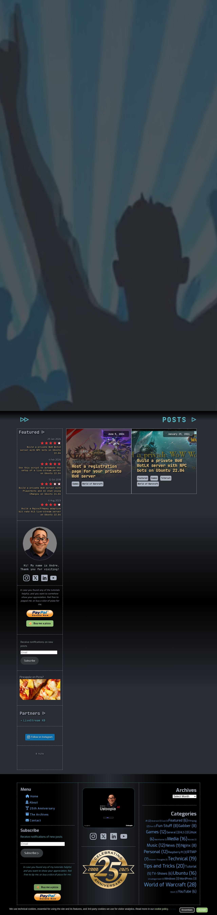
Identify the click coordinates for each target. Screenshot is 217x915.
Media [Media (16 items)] (177, 839)
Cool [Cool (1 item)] (165, 821)
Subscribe (29, 660)
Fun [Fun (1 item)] (153, 826)
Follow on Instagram (42, 737)
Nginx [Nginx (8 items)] (188, 845)
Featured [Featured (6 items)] (178, 820)
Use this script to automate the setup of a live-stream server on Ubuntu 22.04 (40, 470)
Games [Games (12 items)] (156, 832)
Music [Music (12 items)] (156, 845)
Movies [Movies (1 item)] (192, 839)
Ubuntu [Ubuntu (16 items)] (184, 873)
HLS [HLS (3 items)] (184, 832)
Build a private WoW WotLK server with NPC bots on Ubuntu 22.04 (40, 450)
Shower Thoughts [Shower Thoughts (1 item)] (158, 859)
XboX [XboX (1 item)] (174, 892)
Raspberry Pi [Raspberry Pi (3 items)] (177, 852)
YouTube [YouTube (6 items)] (187, 891)
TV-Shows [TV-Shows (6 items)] (162, 873)
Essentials (187, 910)
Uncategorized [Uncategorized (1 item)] (156, 879)
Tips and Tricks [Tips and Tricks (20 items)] (164, 866)
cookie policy (161, 909)
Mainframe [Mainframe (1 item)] (160, 839)
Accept (202, 910)
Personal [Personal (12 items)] (156, 851)
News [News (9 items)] (173, 845)
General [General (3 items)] (173, 832)
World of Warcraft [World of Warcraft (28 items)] (170, 884)
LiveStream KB (34, 720)
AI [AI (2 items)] (148, 820)
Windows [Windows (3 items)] (171, 878)
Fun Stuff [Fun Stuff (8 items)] (167, 825)
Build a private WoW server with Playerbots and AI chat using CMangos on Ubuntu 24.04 (40, 490)
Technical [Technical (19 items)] (182, 859)
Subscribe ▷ (31, 853)
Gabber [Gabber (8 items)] (187, 825)
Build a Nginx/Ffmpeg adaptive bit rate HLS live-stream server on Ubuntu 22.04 (40, 511)
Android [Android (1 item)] (156, 821)
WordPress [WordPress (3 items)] (188, 878)
